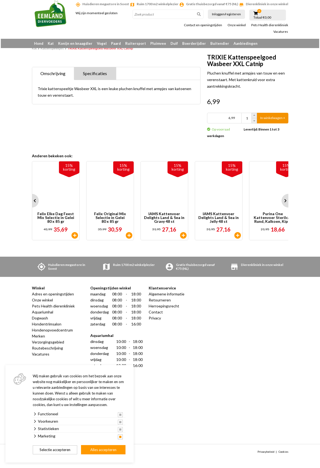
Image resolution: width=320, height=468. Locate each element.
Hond (38, 43)
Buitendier (219, 43)
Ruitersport (135, 43)
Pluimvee (158, 43)
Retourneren (160, 302)
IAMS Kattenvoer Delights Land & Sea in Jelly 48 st (218, 219)
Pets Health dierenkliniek (269, 25)
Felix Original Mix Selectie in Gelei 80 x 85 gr (110, 219)
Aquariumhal (42, 314)
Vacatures (280, 31)
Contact (156, 314)
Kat (51, 43)
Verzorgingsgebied (48, 344)
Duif (174, 43)
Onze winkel (237, 25)
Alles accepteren (103, 450)
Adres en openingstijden (53, 296)
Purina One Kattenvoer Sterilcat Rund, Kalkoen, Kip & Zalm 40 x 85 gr (273, 219)
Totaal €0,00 (262, 17)
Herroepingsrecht (164, 308)
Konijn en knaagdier (75, 43)
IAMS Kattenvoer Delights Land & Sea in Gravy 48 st (164, 219)
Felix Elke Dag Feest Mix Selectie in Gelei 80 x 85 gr (55, 219)
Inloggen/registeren (226, 14)
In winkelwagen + (272, 120)
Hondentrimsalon (46, 326)
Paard (116, 43)
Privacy (155, 320)
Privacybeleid (266, 453)
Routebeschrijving (47, 350)
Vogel (102, 43)
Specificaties (95, 75)
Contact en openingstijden (203, 25)
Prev (32, 202)
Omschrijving (52, 75)
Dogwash (40, 320)
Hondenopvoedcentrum (52, 332)
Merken (38, 338)
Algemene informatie (166, 296)
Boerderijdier (194, 43)
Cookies (283, 453)
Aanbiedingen (246, 43)
